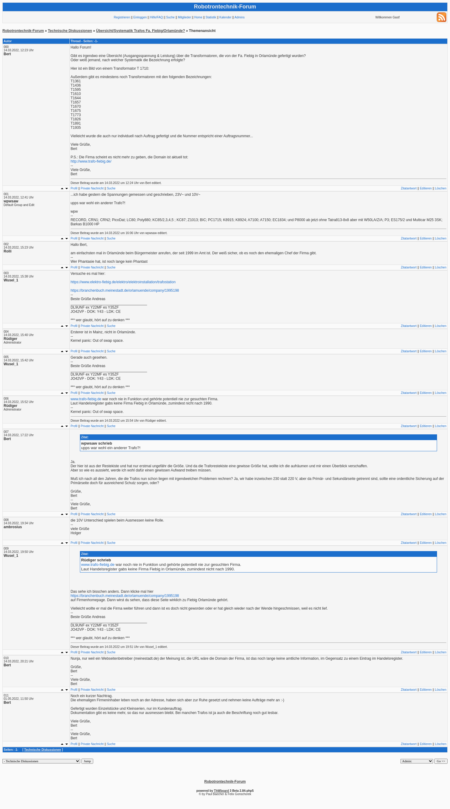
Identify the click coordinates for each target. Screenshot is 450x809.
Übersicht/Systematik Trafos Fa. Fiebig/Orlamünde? (140, 31)
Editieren (426, 188)
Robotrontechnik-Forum (23, 31)
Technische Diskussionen (70, 31)
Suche (170, 17)
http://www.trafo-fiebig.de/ (91, 161)
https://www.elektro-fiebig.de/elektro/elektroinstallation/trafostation (123, 282)
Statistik (211, 17)
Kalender (225, 17)
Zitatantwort (409, 188)
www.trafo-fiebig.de (86, 399)
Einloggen (140, 17)
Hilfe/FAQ (156, 17)
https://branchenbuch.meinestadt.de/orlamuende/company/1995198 (125, 290)
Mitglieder (184, 17)
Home (198, 17)
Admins (240, 17)
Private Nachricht (92, 188)
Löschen (440, 188)
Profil (74, 188)
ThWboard (221, 790)
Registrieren (122, 17)
